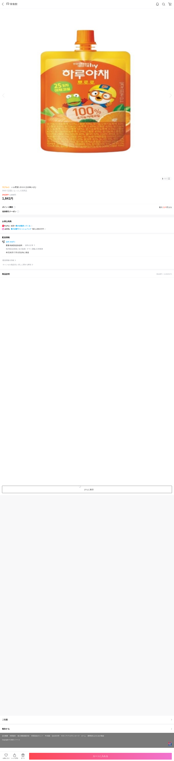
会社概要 (5, 736)
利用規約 (13, 736)
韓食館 (13, 4)
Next (168, 95)
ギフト (23, 758)
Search (163, 4)
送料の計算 (29, 245)
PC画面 (47, 736)
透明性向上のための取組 (96, 736)
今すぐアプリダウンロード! (70, 736)
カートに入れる (100, 756)
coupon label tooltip (18, 211)
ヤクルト (6, 187)
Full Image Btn (169, 178)
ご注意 (87, 719)
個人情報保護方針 (23, 736)
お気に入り (6, 758)
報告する (87, 729)
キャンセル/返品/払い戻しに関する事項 (17, 265)
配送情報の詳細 (8, 260)
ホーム (83, 736)
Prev (5, 95)
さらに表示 (89, 489)
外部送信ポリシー (37, 736)
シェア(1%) (14, 756)
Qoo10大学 (55, 736)
